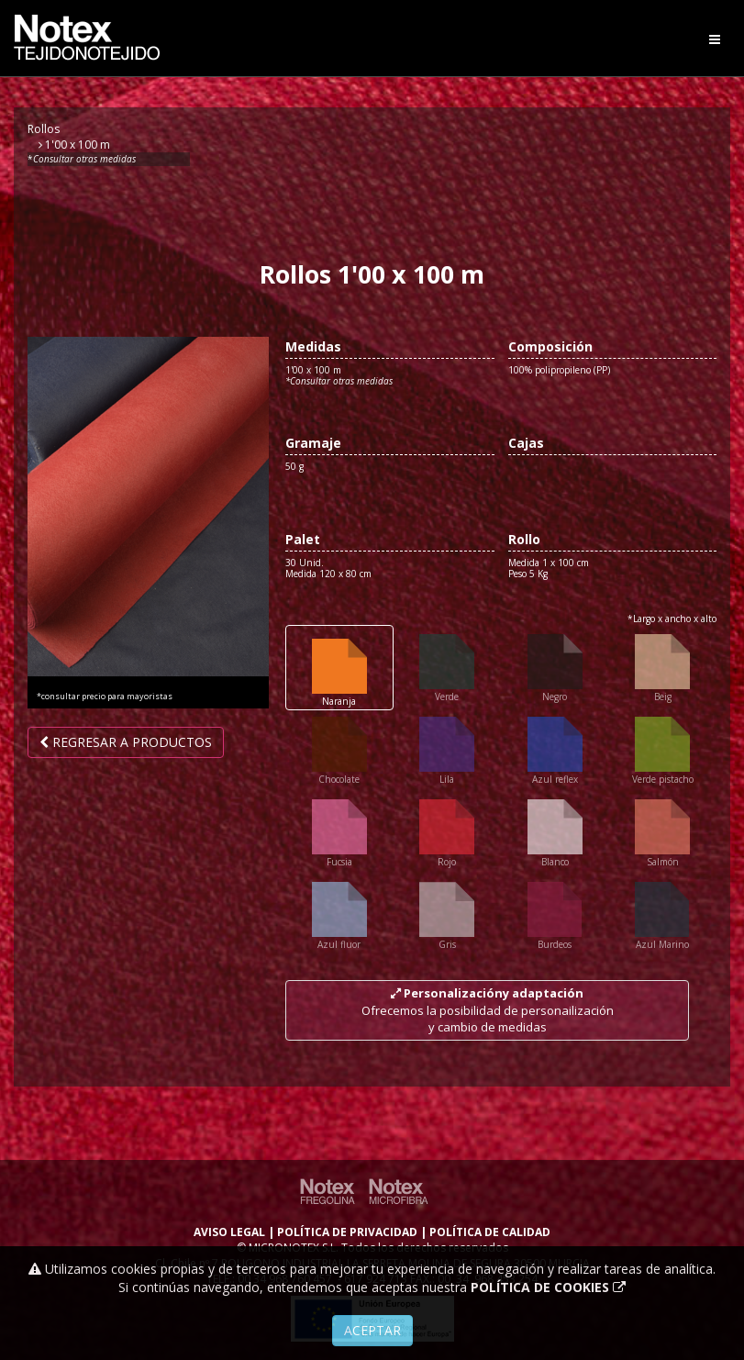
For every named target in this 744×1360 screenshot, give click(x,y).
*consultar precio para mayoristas (104, 696)
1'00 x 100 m (74, 144)
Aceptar (372, 1330)
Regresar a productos (125, 742)
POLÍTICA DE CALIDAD (489, 1232)
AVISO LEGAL (229, 1232)
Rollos (44, 129)
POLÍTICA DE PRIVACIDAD (347, 1232)
